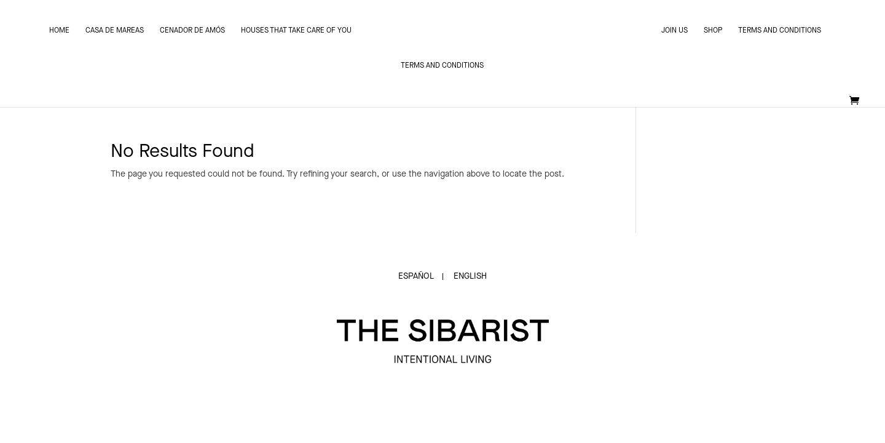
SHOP (713, 30)
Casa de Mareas (114, 30)
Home (59, 30)
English (470, 276)
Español (416, 276)
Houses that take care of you (296, 30)
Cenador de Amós (192, 30)
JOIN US (674, 30)
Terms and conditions (779, 30)
